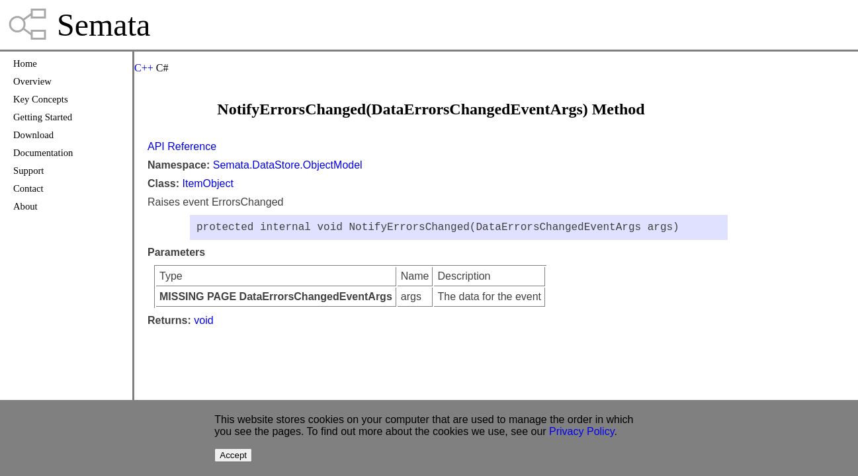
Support (28, 170)
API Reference (182, 146)
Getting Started (42, 117)
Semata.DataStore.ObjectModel (288, 165)
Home (25, 63)
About (25, 206)
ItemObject (207, 183)
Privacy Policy (581, 431)
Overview (32, 81)
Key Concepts (40, 99)
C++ (143, 67)
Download (33, 135)
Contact (28, 188)
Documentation (43, 152)
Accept (233, 455)
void (203, 323)
